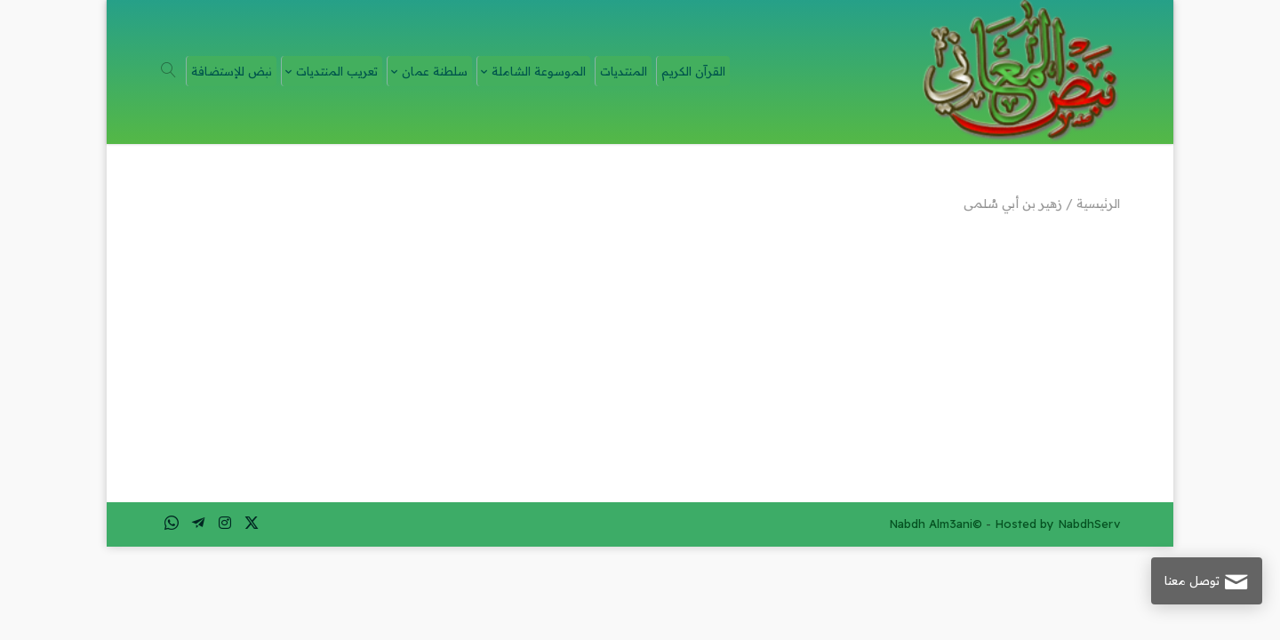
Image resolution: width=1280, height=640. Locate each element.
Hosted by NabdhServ (1057, 523)
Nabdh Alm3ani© (935, 523)
